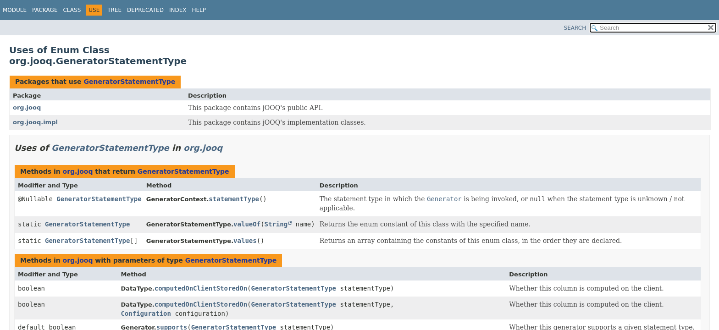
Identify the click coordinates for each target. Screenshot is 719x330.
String (276, 224)
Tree (114, 10)
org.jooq (27, 107)
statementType (234, 199)
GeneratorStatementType (129, 81)
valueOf (246, 224)
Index (178, 10)
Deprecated (145, 10)
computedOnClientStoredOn (201, 288)
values (245, 240)
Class (72, 10)
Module (15, 10)
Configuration (146, 313)
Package (44, 10)
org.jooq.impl (35, 122)
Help (199, 10)
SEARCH (575, 28)
